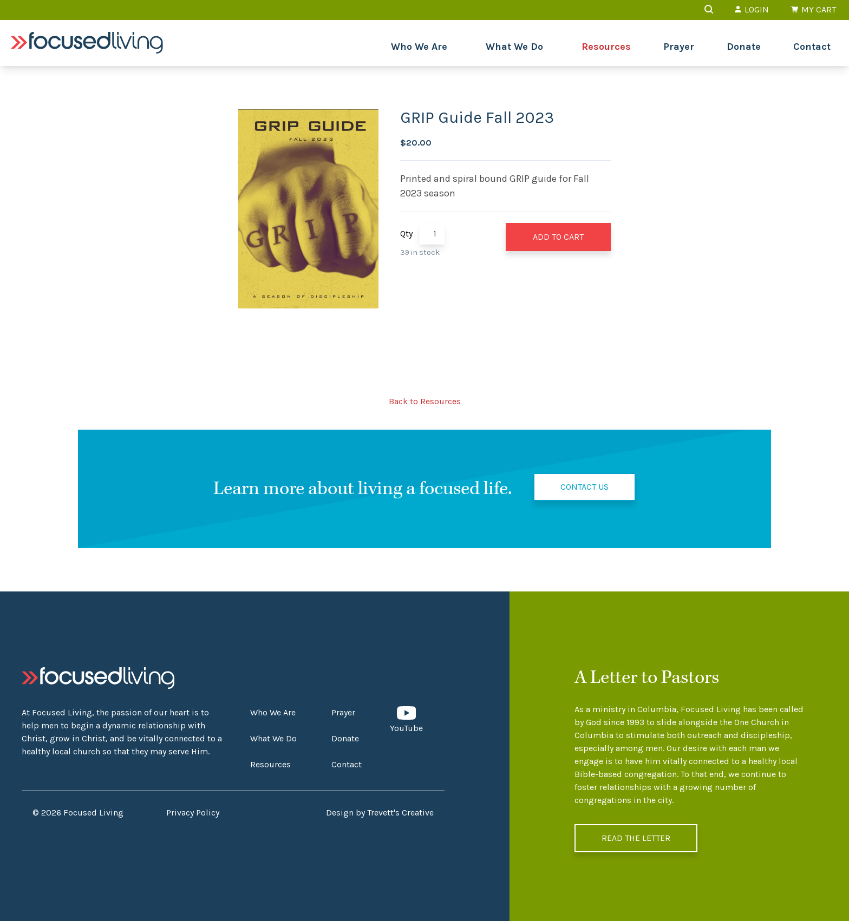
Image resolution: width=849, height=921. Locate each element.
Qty (406, 233)
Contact (812, 46)
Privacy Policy (192, 812)
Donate (744, 46)
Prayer (678, 46)
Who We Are (419, 46)
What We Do (514, 46)
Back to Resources (425, 401)
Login (752, 9)
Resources (606, 46)
